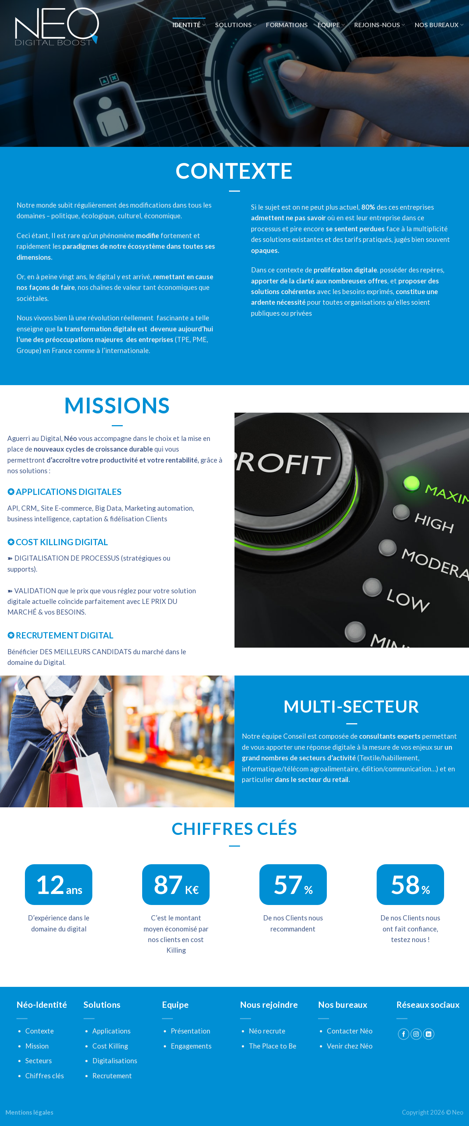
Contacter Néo (350, 1031)
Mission (37, 1046)
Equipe (175, 1004)
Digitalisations (114, 1061)
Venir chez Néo (350, 1046)
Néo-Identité (41, 1004)
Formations (287, 25)
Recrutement (112, 1076)
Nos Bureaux (439, 25)
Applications (111, 1031)
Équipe (331, 25)
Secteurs (38, 1061)
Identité (189, 25)
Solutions (236, 25)
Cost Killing (110, 1046)
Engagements (191, 1046)
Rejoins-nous (379, 25)
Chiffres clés (44, 1076)
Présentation (190, 1031)
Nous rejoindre (269, 1004)
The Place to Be (272, 1046)
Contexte (39, 1031)
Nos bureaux (342, 1004)
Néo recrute (267, 1031)
